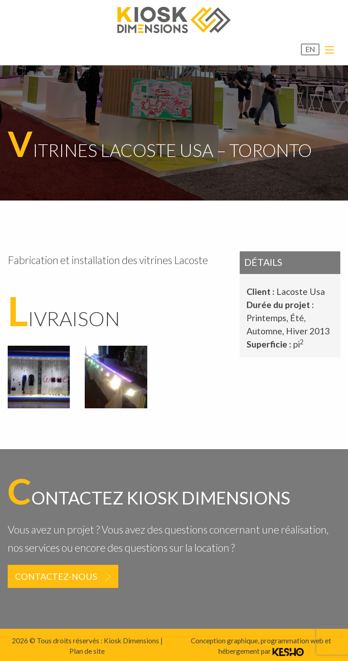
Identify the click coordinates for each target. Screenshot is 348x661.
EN (310, 49)
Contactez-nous (56, 576)
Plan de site (87, 651)
